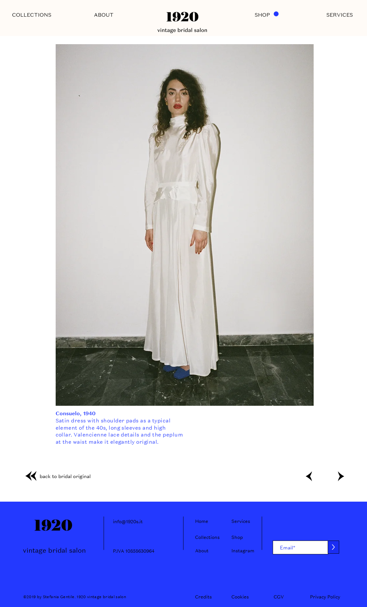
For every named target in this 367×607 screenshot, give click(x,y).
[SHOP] (262, 14)
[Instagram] (242, 550)
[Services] (242, 521)
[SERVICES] (339, 14)
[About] (206, 550)
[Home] (206, 521)
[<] (309, 476)
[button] (276, 13)
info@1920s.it (128, 521)
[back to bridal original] (56, 476)
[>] (340, 476)
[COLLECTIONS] (31, 14)
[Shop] (242, 537)
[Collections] (207, 537)
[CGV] (279, 597)
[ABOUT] (103, 14)
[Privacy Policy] (325, 597)
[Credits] (203, 597)
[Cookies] (240, 597)
